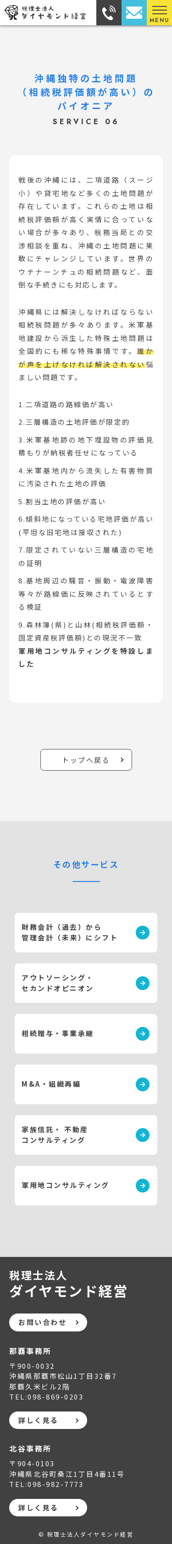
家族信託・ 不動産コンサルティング (55, 1134)
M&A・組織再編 (51, 1084)
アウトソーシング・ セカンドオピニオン (58, 983)
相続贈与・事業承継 (58, 1033)
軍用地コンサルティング (66, 1185)
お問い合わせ (42, 1322)
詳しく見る (38, 1420)
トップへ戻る (86, 760)
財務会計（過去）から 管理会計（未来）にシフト (70, 932)
